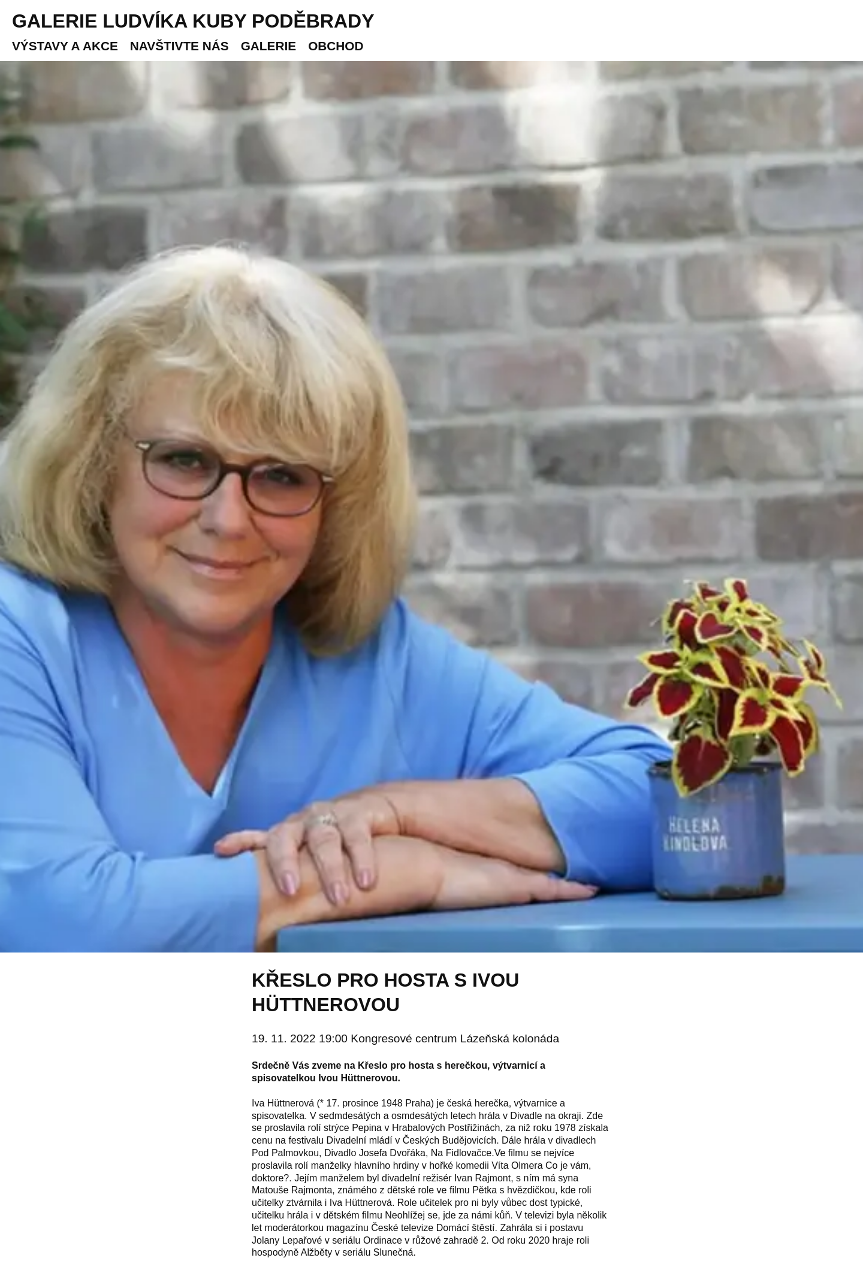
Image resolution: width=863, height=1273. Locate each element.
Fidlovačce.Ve (476, 1153)
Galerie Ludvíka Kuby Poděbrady (193, 21)
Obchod (335, 46)
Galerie (268, 46)
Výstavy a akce (65, 46)
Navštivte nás (179, 46)
